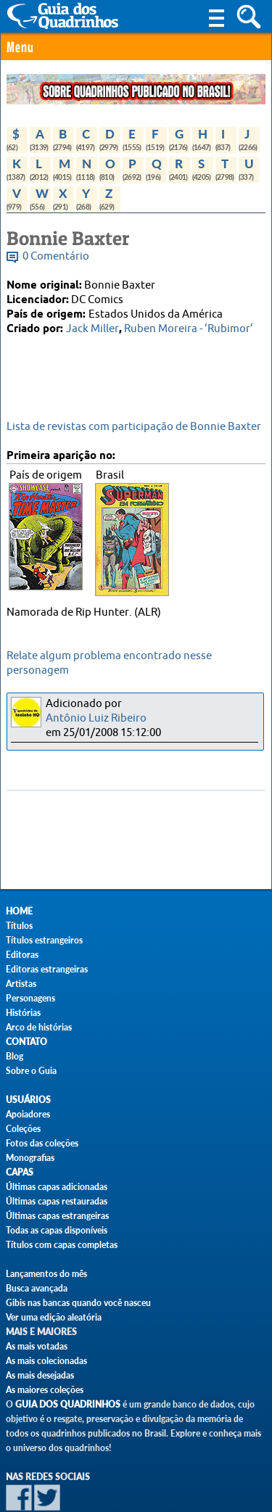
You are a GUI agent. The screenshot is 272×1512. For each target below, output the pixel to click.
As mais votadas (36, 1346)
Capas (19, 1172)
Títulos (19, 925)
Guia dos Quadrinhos (67, 1404)
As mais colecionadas (46, 1360)
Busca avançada (36, 1288)
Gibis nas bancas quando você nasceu (78, 1302)
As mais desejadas (40, 1375)
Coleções (23, 1128)
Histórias (23, 1012)
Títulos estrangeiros (44, 940)
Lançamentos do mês (46, 1273)
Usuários (28, 1099)
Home (19, 911)
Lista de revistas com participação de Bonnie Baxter (134, 427)
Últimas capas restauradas (56, 1201)
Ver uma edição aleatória (54, 1317)
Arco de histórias (39, 1027)
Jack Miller (92, 329)
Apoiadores (28, 1114)
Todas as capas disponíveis (56, 1230)
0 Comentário (55, 256)
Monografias (30, 1157)
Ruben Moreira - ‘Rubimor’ (188, 329)
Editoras (22, 954)
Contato (26, 1041)
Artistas (21, 983)
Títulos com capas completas (62, 1244)
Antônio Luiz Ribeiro (96, 718)
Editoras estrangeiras (47, 969)
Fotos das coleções (42, 1143)
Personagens (30, 998)
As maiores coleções (44, 1389)
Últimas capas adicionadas (56, 1186)
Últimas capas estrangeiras (57, 1215)
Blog (14, 1056)
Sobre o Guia (31, 1070)
